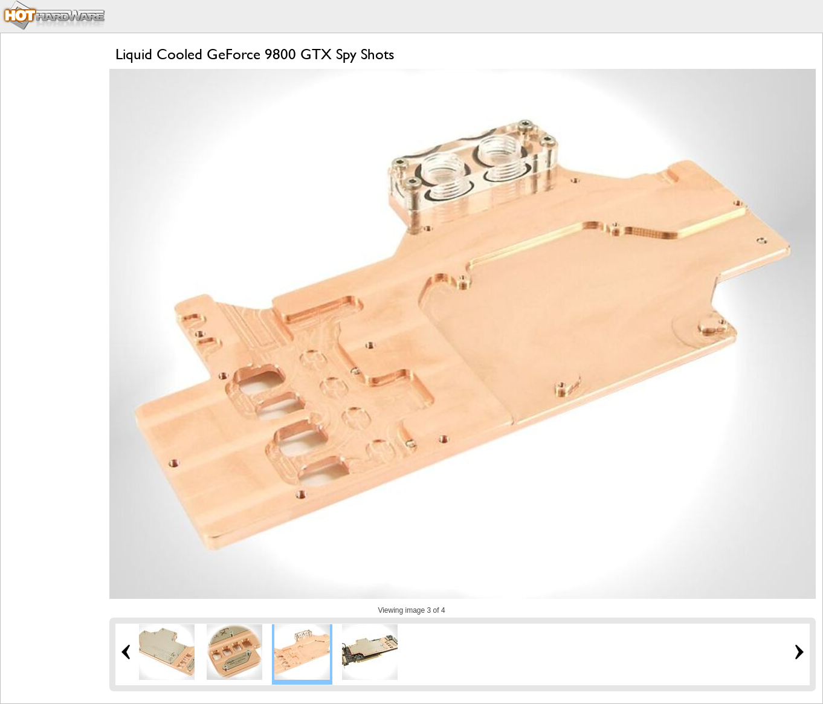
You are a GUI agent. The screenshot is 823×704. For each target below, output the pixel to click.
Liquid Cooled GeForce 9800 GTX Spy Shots (255, 54)
